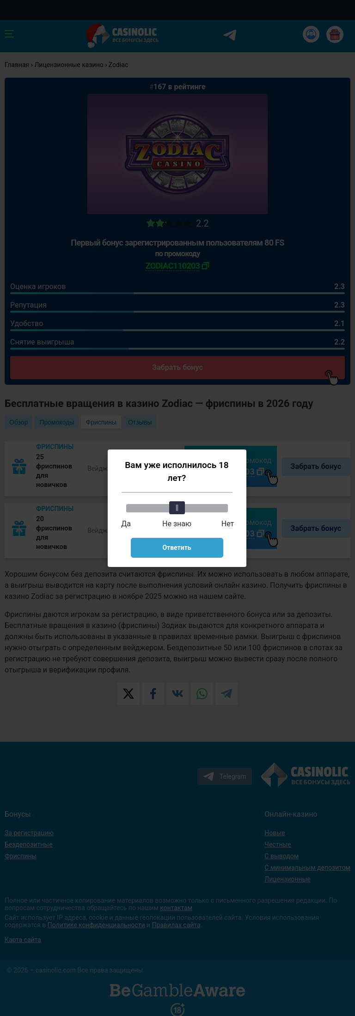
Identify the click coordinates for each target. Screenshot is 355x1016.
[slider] (177, 507)
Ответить (176, 547)
